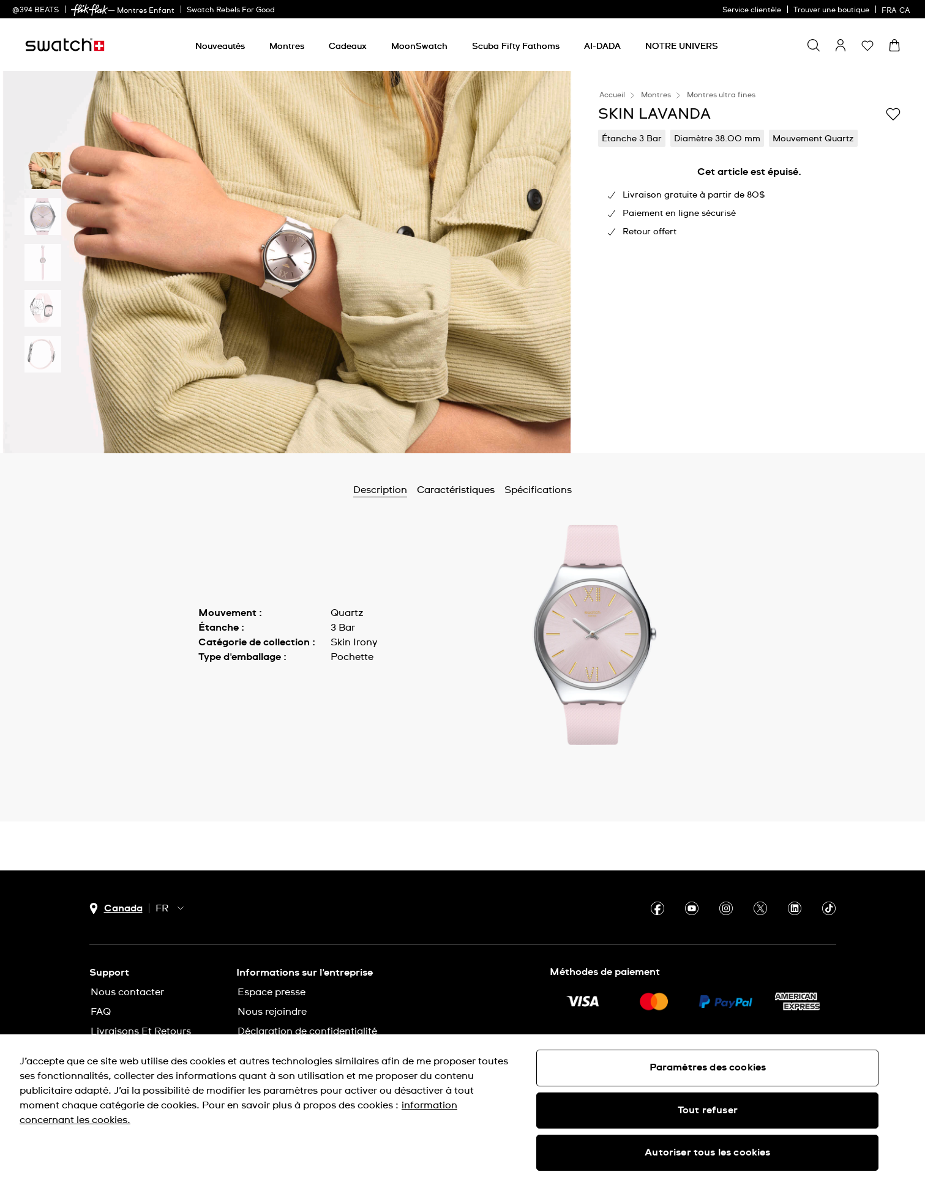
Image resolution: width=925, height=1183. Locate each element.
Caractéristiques (456, 490)
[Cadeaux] (348, 46)
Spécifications (538, 490)
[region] (462, 1108)
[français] (897, 9)
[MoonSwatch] (419, 46)
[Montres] (286, 46)
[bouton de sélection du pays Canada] (116, 908)
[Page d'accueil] (64, 44)
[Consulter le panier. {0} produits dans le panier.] (894, 45)
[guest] (840, 45)
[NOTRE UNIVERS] (681, 46)
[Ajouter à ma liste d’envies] (893, 113)
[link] (89, 10)
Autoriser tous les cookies (707, 1152)
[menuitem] (220, 44)
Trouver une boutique (831, 10)
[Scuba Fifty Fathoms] (516, 46)
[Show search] (813, 45)
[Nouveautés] (220, 46)
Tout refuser (708, 1110)
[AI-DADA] (602, 46)
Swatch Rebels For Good (231, 10)
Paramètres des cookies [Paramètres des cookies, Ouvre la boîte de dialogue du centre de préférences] (708, 1067)
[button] (867, 45)
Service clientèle (751, 10)
